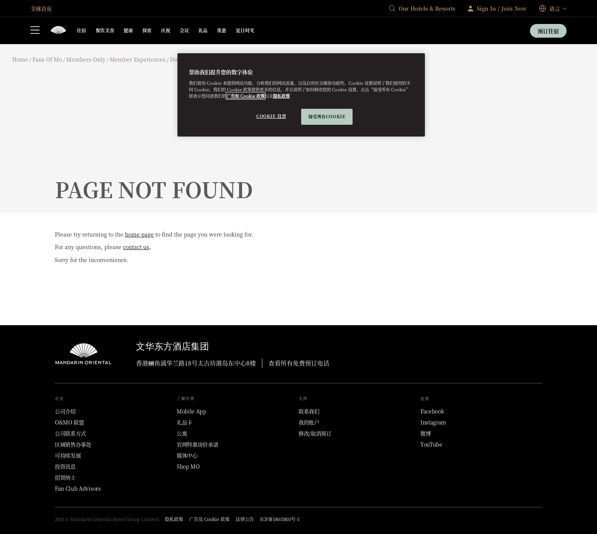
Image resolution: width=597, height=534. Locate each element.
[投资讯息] (65, 466)
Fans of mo (47, 59)
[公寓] (182, 433)
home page (139, 234)
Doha (177, 59)
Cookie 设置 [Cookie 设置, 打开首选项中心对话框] (271, 116)
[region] (301, 95)
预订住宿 (548, 31)
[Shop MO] (188, 466)
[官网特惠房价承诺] (197, 444)
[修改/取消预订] (315, 433)
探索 (147, 30)
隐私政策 (281, 96)
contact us (136, 247)
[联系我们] (308, 411)
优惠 (222, 30)
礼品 (203, 30)
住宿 (81, 30)
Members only (85, 59)
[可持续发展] (68, 455)
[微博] (425, 433)
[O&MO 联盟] (69, 422)
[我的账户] (308, 422)
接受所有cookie (327, 116)
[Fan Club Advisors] (78, 488)
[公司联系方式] (70, 433)
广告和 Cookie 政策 (246, 96)
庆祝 (166, 30)
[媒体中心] (187, 455)
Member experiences (138, 59)
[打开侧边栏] (35, 30)
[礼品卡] (184, 422)
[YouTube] (431, 444)
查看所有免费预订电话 (298, 363)
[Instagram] (433, 422)
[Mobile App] (191, 411)
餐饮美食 (105, 30)
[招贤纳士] (65, 477)
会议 (184, 30)
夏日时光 (245, 30)
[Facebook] (432, 411)
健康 (128, 30)
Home (20, 59)
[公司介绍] (65, 411)
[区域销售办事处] (73, 444)
